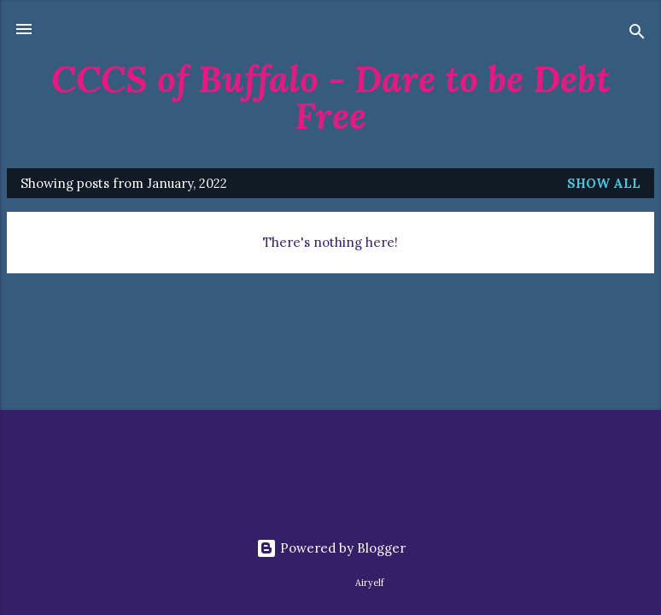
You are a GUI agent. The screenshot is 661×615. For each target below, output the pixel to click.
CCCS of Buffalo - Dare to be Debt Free (331, 97)
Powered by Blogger (331, 548)
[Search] (637, 35)
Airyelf (369, 583)
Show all (604, 183)
